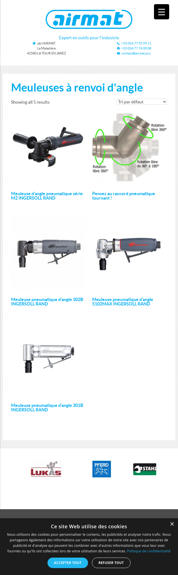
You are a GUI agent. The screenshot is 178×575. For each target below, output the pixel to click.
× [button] (172, 524)
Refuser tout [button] (111, 562)
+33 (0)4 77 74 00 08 (136, 48)
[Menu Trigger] (161, 11)
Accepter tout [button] (67, 562)
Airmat (89, 19)
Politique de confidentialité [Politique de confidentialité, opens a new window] (149, 551)
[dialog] (89, 546)
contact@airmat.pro (136, 53)
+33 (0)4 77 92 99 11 (136, 43)
